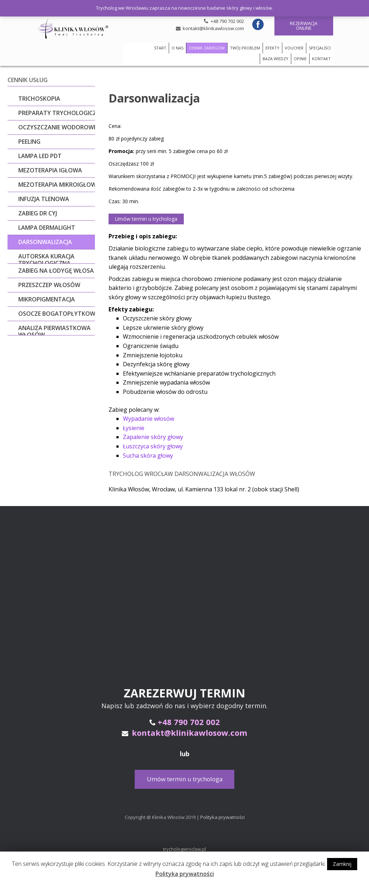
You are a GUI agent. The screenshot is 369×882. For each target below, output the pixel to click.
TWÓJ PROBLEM (245, 48)
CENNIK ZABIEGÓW (207, 48)
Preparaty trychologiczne (61, 113)
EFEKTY (272, 48)
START (160, 48)
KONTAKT (321, 58)
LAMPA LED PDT (40, 156)
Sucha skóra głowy (148, 454)
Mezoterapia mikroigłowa (59, 185)
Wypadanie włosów (148, 417)
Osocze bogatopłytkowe (58, 314)
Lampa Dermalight (46, 228)
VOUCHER (294, 48)
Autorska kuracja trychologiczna (46, 259)
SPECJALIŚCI (320, 48)
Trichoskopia (39, 98)
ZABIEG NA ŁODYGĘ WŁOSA (56, 271)
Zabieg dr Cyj (37, 213)
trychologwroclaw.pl (184, 848)
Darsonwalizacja (45, 242)
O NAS (177, 48)
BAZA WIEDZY (275, 58)
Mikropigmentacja (46, 299)
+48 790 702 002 (227, 21)
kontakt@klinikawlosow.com (213, 28)
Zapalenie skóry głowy (153, 436)
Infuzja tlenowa (43, 199)
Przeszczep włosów (49, 285)
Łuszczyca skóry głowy (153, 445)
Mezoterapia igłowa (50, 170)
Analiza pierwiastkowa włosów (54, 331)
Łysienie (133, 427)
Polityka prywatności (222, 816)
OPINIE (300, 58)
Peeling (29, 142)
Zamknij (342, 863)
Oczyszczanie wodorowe (57, 127)
